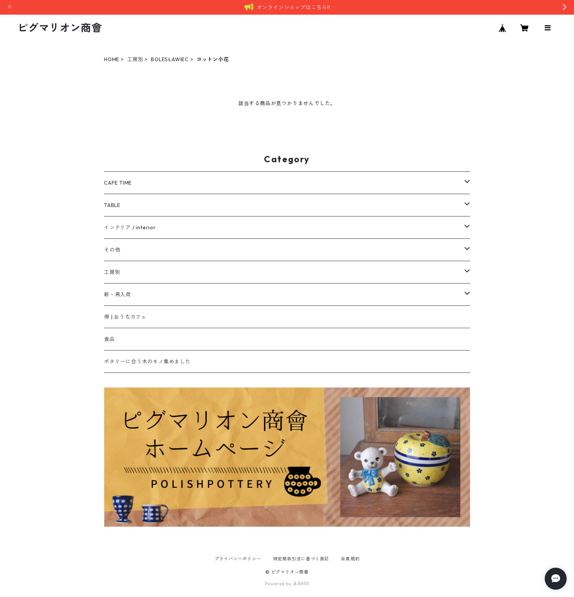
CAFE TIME (118, 182)
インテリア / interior (130, 227)
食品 (109, 339)
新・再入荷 (117, 294)
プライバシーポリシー (238, 558)
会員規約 (350, 558)
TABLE (112, 205)
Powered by (287, 583)
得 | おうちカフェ (125, 317)
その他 (112, 249)
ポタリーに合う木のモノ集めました (147, 361)
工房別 (135, 59)
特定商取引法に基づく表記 (301, 558)
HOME (111, 59)
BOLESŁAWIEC (170, 59)
